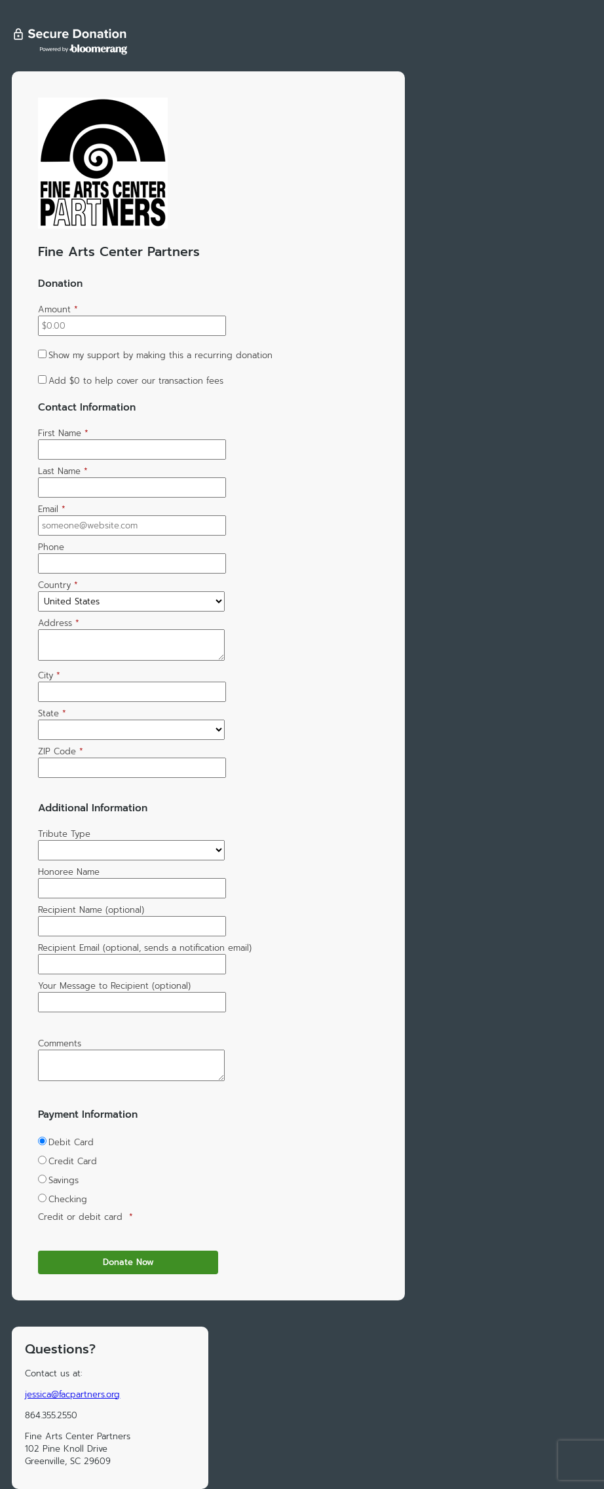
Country (58, 585)
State (52, 713)
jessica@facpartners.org (72, 1394)
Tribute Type (64, 834)
